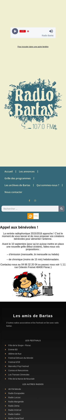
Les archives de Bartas (17, 185)
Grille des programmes (18, 178)
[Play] (15, 31)
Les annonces (27, 171)
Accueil (9, 171)
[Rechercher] (61, 209)
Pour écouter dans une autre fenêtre (33, 47)
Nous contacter (13, 192)
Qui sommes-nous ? (48, 185)
